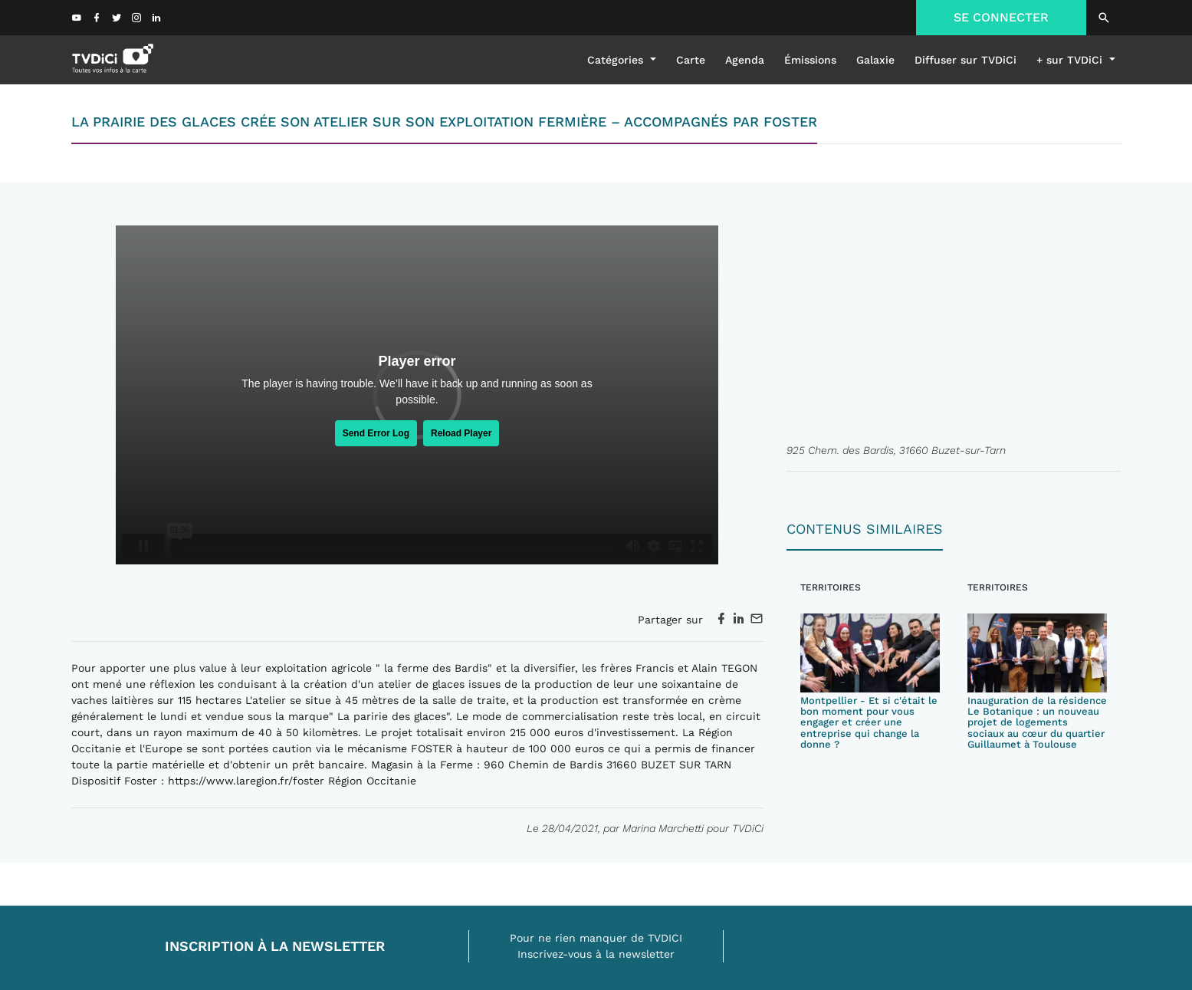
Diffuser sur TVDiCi (965, 60)
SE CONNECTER (1001, 17)
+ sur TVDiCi (1071, 60)
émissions (810, 60)
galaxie (875, 60)
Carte (690, 60)
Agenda (744, 60)
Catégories (617, 60)
